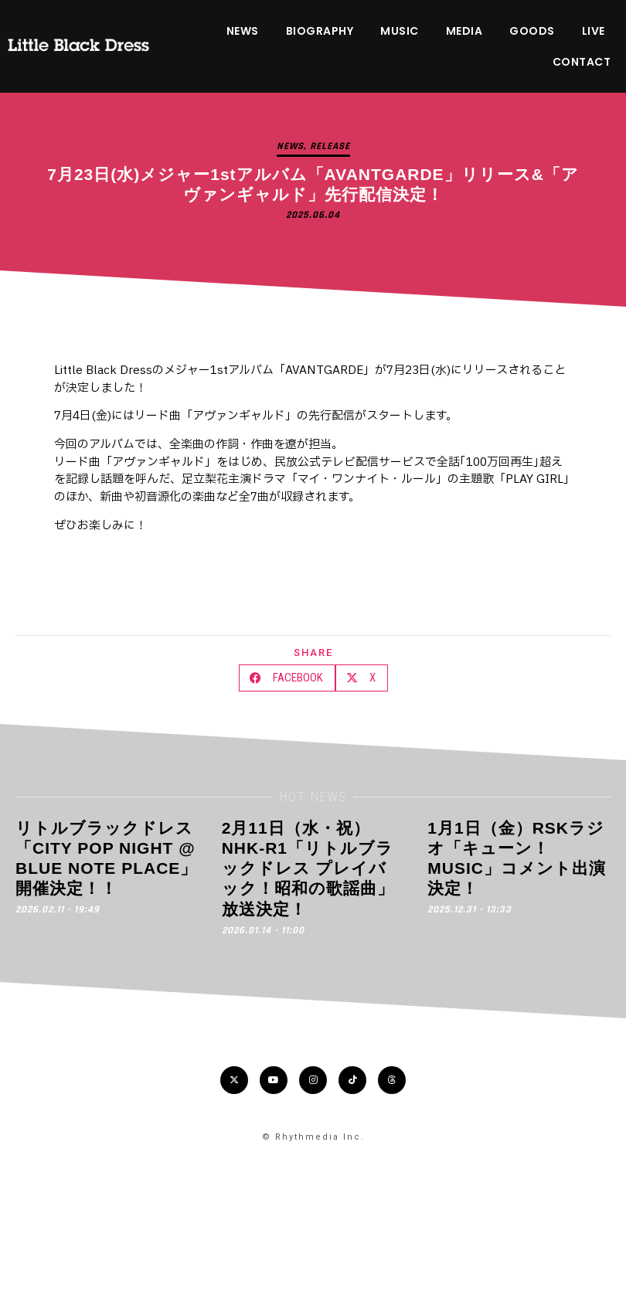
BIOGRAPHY (320, 31)
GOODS (532, 31)
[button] (287, 677)
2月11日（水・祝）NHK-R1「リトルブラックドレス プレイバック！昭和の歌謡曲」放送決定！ (308, 868)
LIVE (593, 31)
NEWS (242, 31)
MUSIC (399, 31)
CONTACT (582, 62)
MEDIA (464, 31)
